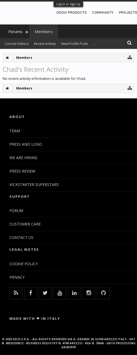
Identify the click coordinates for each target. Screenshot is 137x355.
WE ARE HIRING (23, 157)
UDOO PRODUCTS (71, 12)
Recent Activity (45, 43)
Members (44, 31)
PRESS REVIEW (22, 171)
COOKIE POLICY (23, 263)
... (94, 43)
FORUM (16, 210)
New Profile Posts (74, 43)
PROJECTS (128, 12)
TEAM (14, 130)
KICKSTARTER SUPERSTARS (34, 184)
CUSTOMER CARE (25, 224)
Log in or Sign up (68, 4)
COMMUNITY (103, 12)
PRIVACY (17, 277)
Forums (15, 31)
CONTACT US (21, 237)
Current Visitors (17, 43)
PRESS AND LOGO (25, 144)
